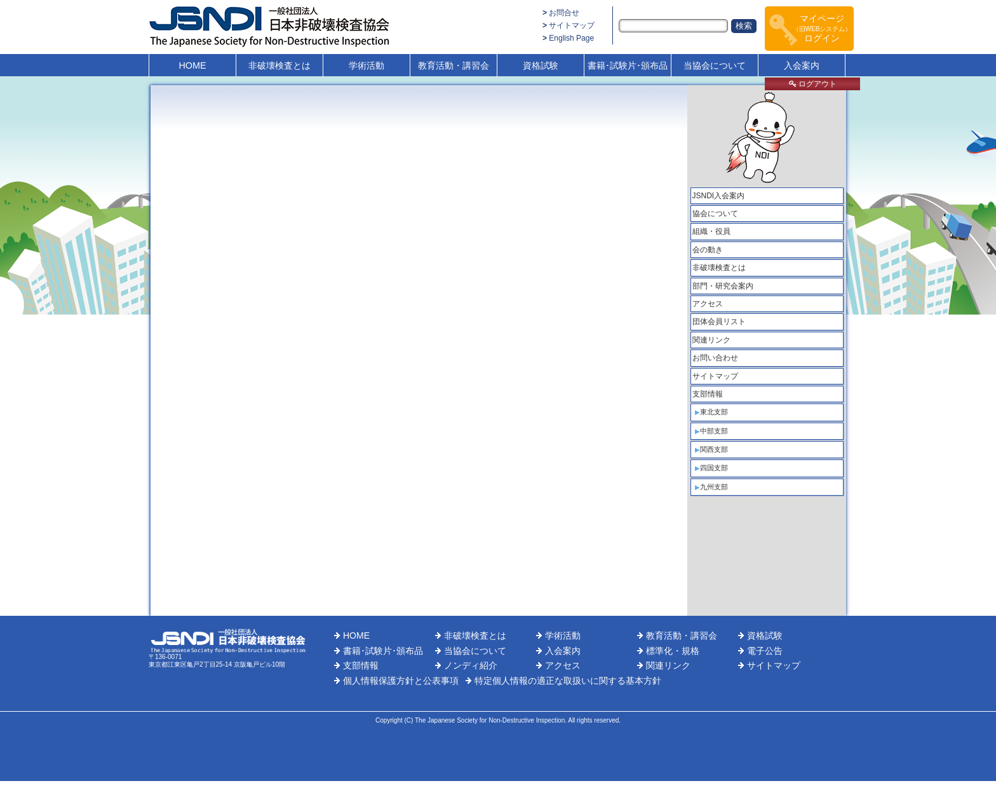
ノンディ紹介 (470, 665)
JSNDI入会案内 (718, 195)
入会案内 (801, 65)
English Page (571, 38)
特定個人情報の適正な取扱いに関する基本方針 (567, 681)
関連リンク (711, 340)
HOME (192, 65)
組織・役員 (711, 231)
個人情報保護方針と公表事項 (401, 681)
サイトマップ (572, 25)
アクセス (707, 303)
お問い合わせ (715, 357)
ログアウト (813, 83)
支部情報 (707, 394)
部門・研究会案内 (722, 286)
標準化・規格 (672, 651)
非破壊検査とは (279, 65)
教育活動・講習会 (453, 65)
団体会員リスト (719, 321)
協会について (715, 213)
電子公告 (765, 651)
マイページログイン (822, 28)
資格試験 (540, 65)
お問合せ (564, 12)
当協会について (714, 65)
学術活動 (366, 65)
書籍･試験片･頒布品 (628, 65)
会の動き (707, 249)
